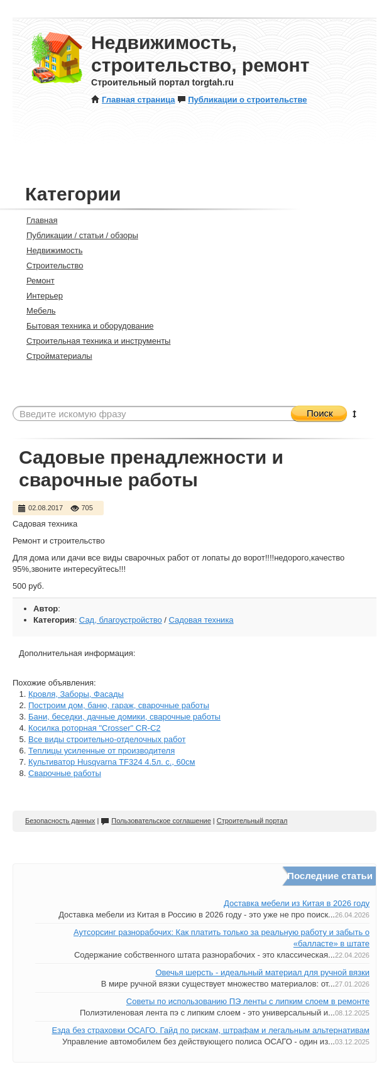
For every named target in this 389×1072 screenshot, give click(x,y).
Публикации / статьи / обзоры (77, 235)
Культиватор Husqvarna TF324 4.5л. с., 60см (111, 762)
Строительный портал (252, 820)
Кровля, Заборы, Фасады (76, 694)
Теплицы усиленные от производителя (101, 750)
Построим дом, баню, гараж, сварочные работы (118, 705)
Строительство (49, 265)
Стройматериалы (54, 356)
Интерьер (39, 295)
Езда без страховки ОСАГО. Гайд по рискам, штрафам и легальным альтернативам (211, 1030)
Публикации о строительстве (242, 99)
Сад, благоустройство (120, 620)
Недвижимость (49, 250)
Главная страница (133, 99)
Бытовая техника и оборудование (84, 326)
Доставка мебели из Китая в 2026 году (297, 903)
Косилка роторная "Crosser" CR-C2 (94, 728)
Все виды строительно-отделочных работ (106, 739)
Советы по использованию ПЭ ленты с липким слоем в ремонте (248, 1001)
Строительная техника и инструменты (93, 341)
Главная (36, 220)
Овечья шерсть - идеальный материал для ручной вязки (262, 972)
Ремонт (35, 280)
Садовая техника (200, 620)
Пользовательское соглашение (156, 820)
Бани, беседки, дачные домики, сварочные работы (124, 716)
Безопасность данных (60, 820)
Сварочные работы (64, 773)
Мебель (36, 310)
